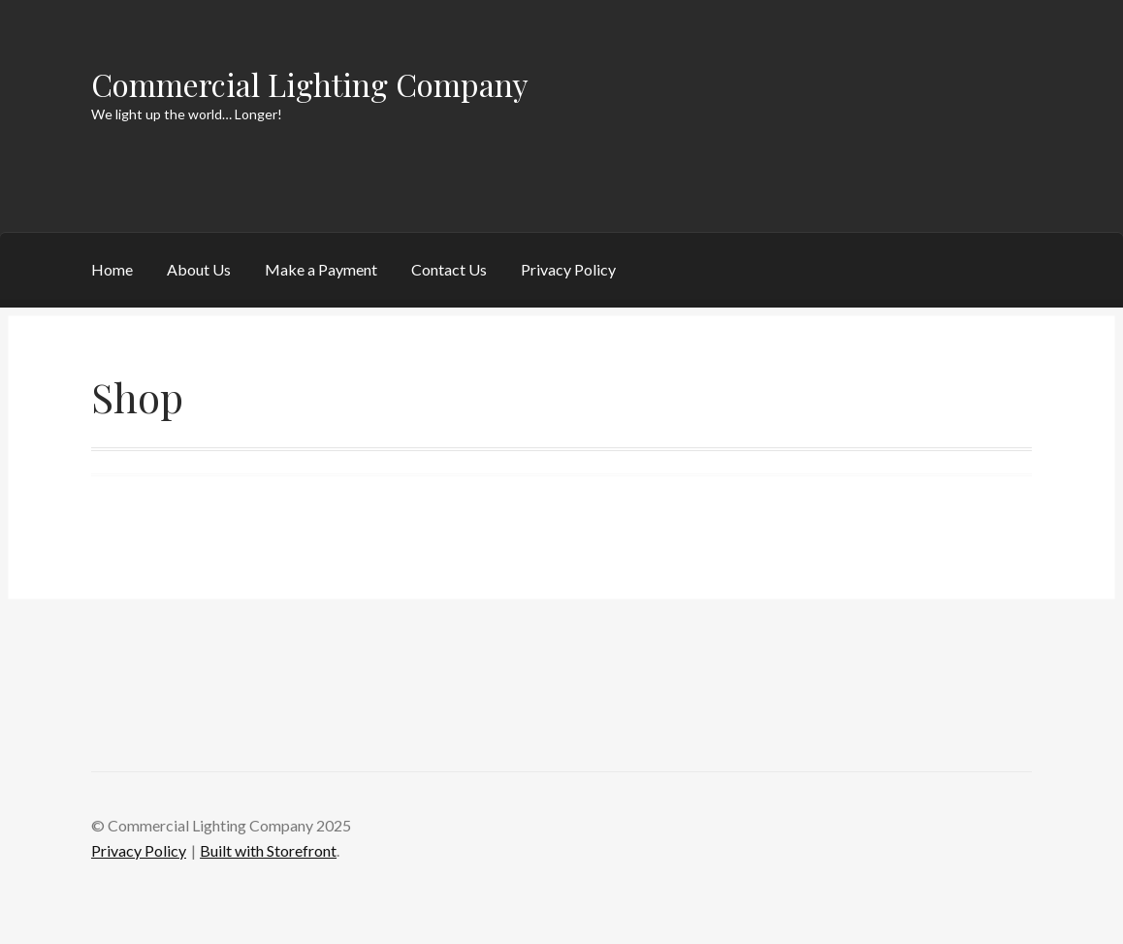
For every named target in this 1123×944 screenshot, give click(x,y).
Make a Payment (321, 269)
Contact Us (449, 269)
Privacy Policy (568, 269)
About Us (199, 269)
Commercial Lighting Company (310, 84)
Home (112, 269)
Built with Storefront (268, 850)
